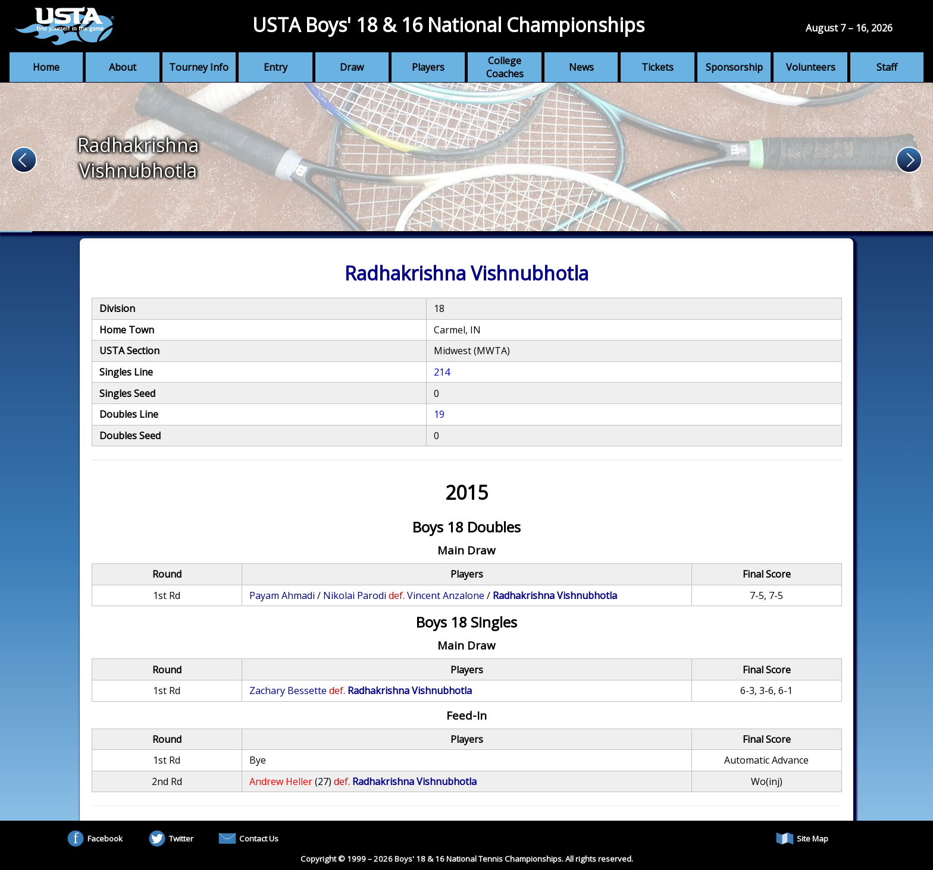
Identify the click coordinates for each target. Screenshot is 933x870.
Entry (275, 67)
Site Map (802, 838)
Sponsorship (734, 67)
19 (439, 414)
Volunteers (810, 67)
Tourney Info (198, 67)
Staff (886, 67)
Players (428, 67)
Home (46, 67)
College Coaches (505, 67)
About (122, 67)
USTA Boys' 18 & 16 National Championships (448, 24)
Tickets (657, 67)
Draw (352, 67)
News (581, 67)
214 (442, 372)
